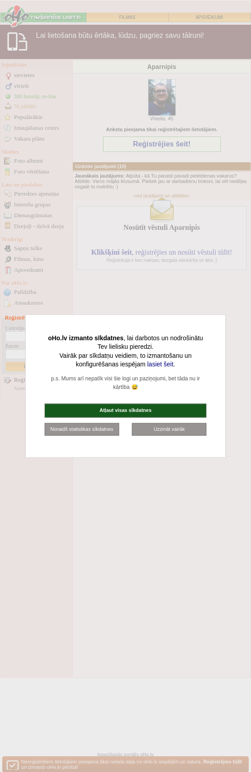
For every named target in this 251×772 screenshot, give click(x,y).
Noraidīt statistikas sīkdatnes (81, 428)
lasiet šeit (160, 364)
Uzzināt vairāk (169, 428)
